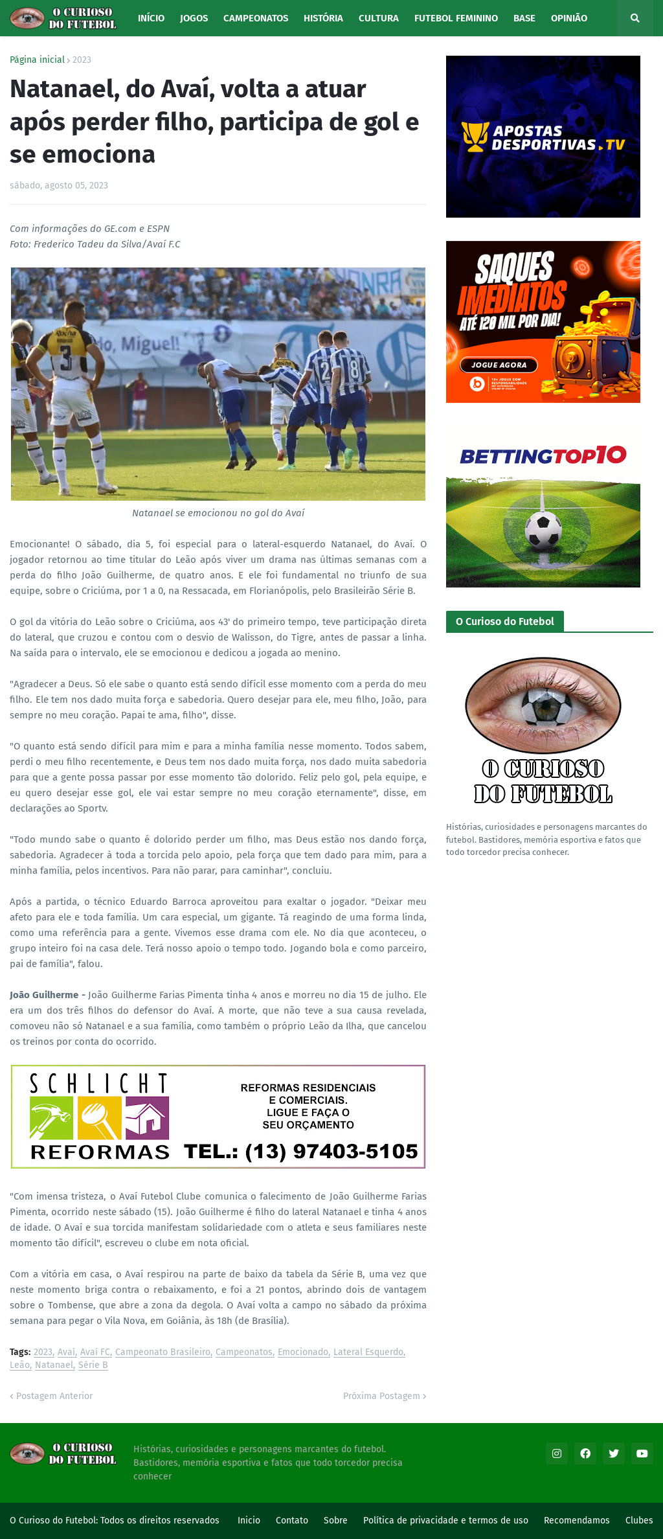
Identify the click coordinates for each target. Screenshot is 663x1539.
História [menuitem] (323, 18)
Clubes (639, 1520)
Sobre (336, 1520)
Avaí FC (95, 1353)
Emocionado (303, 1353)
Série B (93, 1366)
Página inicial (37, 60)
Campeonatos (244, 1353)
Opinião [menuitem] (569, 18)
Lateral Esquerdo (368, 1353)
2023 (82, 60)
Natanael (54, 1366)
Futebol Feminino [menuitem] (456, 18)
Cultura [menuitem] (379, 18)
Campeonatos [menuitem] (255, 18)
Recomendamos (577, 1520)
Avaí (66, 1353)
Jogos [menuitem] (194, 18)
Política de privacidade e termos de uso (445, 1520)
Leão (20, 1366)
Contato (292, 1520)
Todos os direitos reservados (159, 1520)
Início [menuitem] (151, 18)
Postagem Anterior (54, 1396)
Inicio (249, 1520)
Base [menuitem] (524, 18)
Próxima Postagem (381, 1396)
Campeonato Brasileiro (162, 1353)
